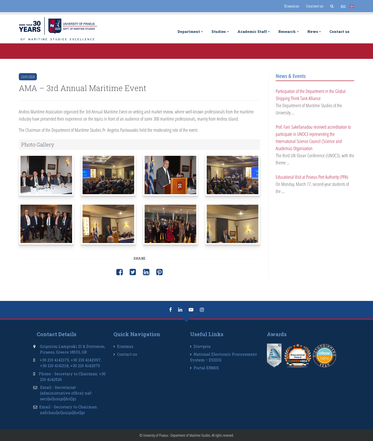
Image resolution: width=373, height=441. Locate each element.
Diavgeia (202, 346)
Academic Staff (252, 31)
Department (188, 31)
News (312, 31)
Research (287, 31)
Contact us (314, 6)
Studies (218, 31)
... (292, 112)
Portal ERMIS (206, 367)
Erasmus (291, 6)
